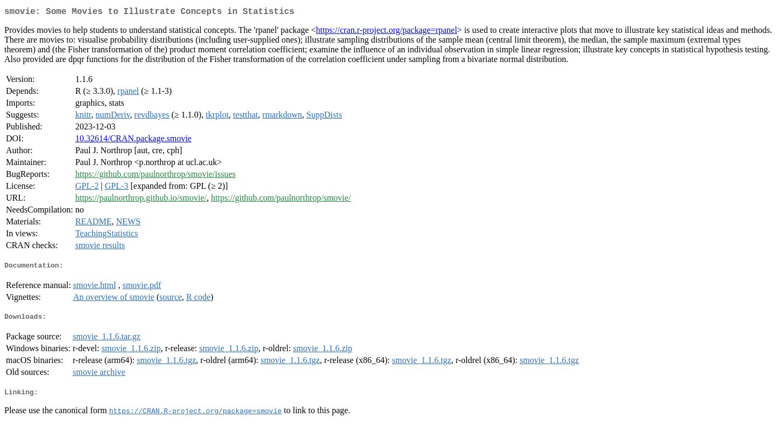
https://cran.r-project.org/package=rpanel (386, 32)
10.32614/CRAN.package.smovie (133, 140)
